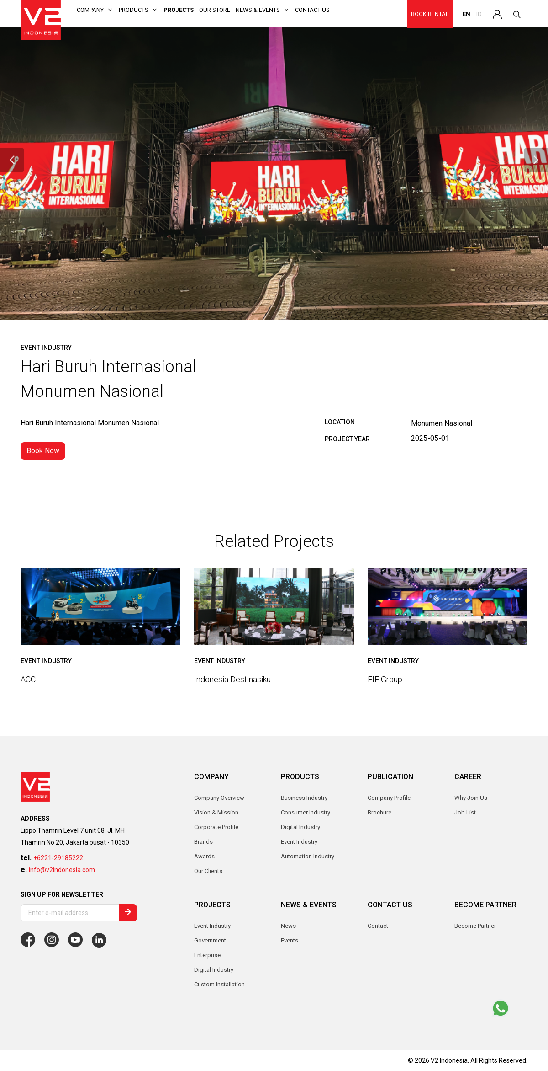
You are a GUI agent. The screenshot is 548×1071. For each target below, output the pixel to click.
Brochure (379, 812)
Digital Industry (213, 969)
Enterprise (207, 955)
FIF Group (385, 679)
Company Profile (389, 797)
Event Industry (212, 925)
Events (289, 940)
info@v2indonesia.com (62, 869)
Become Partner (475, 925)
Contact (378, 925)
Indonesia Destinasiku (232, 679)
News (288, 925)
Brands (203, 841)
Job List (465, 812)
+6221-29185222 (58, 858)
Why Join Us (470, 797)
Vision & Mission (216, 812)
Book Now (42, 450)
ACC (28, 679)
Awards (204, 856)
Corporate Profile (216, 827)
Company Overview (219, 797)
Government (210, 940)
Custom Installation (219, 984)
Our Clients (208, 871)
